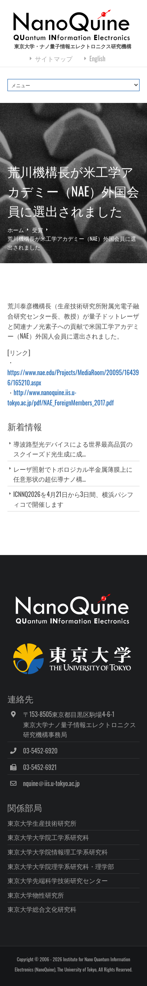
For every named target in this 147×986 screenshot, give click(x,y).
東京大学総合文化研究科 (41, 909)
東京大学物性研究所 (35, 895)
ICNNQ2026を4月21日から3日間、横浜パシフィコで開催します (73, 499)
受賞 (37, 229)
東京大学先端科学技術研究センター (57, 880)
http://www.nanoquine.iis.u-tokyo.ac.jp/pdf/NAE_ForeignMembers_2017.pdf (60, 397)
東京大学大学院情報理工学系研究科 (57, 851)
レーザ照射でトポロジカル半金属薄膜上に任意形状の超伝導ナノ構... (72, 474)
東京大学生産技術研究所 (41, 823)
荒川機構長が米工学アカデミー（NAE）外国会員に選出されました (71, 242)
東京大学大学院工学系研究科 (48, 837)
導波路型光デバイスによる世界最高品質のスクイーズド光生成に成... (72, 448)
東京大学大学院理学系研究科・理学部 (60, 866)
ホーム (15, 229)
